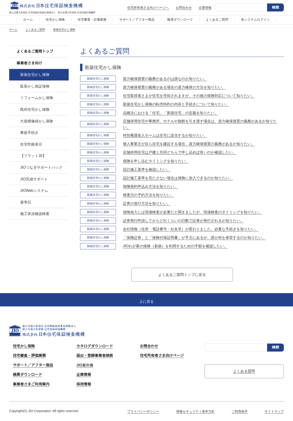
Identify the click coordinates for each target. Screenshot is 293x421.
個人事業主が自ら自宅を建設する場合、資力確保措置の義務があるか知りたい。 (189, 144)
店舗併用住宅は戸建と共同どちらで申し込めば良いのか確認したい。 (179, 152)
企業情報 (205, 7)
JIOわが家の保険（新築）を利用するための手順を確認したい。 (175, 246)
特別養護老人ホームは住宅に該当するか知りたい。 (165, 135)
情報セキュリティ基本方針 (195, 411)
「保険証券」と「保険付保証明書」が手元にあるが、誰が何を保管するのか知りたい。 (194, 237)
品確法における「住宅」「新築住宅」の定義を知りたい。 (170, 113)
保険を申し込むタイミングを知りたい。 (156, 161)
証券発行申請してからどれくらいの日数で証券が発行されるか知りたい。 (183, 221)
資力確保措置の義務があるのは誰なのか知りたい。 (165, 79)
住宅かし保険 (55, 19)
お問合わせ (184, 7)
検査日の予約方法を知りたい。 (148, 195)
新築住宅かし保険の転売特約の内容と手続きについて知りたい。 (176, 104)
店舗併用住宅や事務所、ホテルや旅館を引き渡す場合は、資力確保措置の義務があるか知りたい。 (200, 124)
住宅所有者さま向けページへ (148, 7)
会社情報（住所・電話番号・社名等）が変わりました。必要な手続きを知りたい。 (190, 229)
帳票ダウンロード (180, 19)
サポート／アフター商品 (137, 19)
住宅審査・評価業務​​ (92, 19)
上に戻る (146, 301)
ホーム (28, 19)
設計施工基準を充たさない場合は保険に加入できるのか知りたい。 (178, 178)
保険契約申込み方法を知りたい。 (150, 186)
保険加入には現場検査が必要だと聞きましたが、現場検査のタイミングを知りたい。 (192, 212)
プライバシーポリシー (143, 411)
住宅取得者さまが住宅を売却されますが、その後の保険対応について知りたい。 (189, 96)
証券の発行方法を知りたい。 (147, 203)
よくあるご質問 (217, 19)
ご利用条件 (240, 411)
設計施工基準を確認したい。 (147, 169)
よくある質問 (244, 371)
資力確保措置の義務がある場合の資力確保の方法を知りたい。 (174, 87)
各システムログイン (255, 19)
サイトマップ (274, 411)
